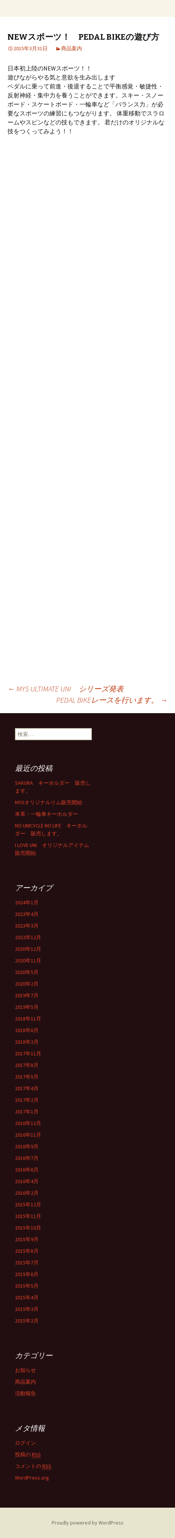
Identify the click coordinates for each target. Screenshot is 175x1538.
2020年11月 (28, 960)
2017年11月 (28, 1053)
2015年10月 (28, 1227)
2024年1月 (27, 902)
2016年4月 (27, 1181)
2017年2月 (27, 1100)
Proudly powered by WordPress (88, 1522)
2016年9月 (27, 1146)
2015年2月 (27, 1320)
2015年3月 (27, 1309)
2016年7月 (27, 1158)
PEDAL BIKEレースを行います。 (112, 700)
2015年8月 (27, 1251)
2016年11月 (28, 1134)
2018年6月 (27, 1030)
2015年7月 (27, 1262)
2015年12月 (28, 1204)
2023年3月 (27, 925)
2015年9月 (27, 1239)
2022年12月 (28, 937)
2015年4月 (27, 1297)
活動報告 (25, 1393)
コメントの (33, 1466)
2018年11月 (28, 1018)
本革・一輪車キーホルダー (46, 814)
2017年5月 (27, 1076)
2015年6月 (27, 1274)
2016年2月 (27, 1192)
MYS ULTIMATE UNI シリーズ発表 (65, 688)
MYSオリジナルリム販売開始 (48, 802)
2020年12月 (28, 949)
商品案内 (71, 48)
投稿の (28, 1454)
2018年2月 (27, 1041)
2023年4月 (27, 914)
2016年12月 (28, 1123)
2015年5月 (27, 1285)
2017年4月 (27, 1088)
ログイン (25, 1442)
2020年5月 (27, 972)
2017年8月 (27, 1065)
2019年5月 (27, 1007)
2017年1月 (27, 1111)
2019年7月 (27, 995)
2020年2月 (27, 983)
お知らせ (25, 1370)
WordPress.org (32, 1477)
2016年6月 (27, 1169)
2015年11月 (28, 1216)
